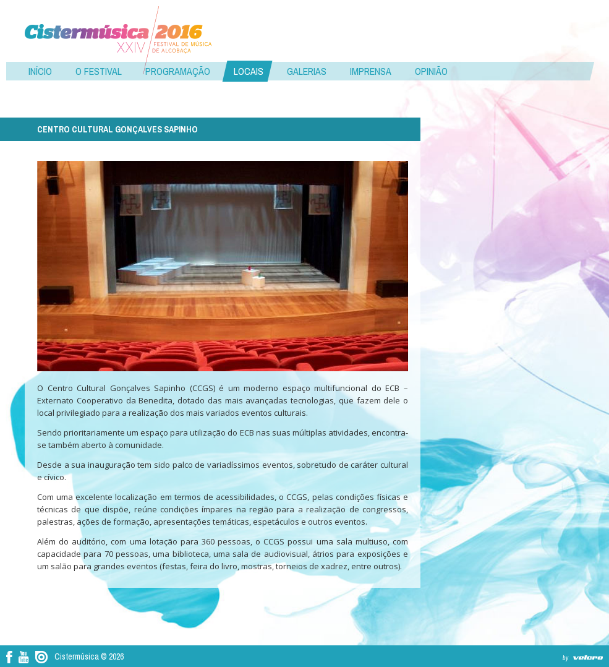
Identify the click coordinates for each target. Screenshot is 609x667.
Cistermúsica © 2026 (89, 656)
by (565, 658)
